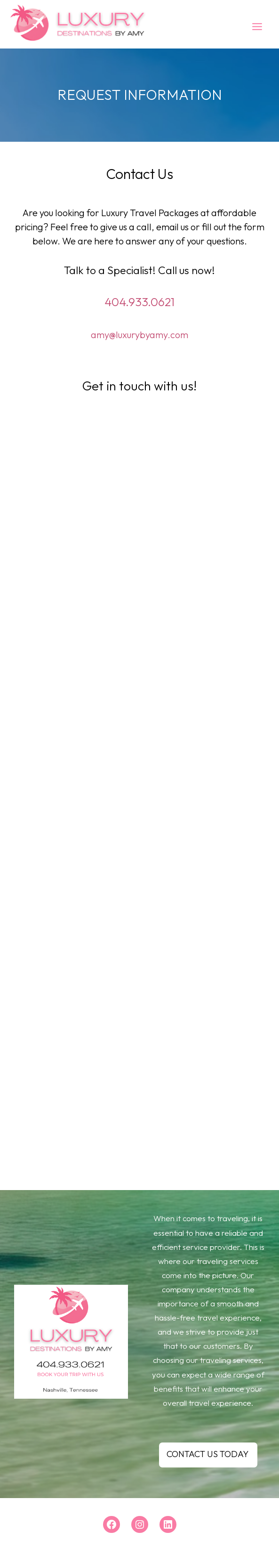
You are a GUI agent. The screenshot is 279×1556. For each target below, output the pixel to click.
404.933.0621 (139, 301)
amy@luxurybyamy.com (139, 334)
